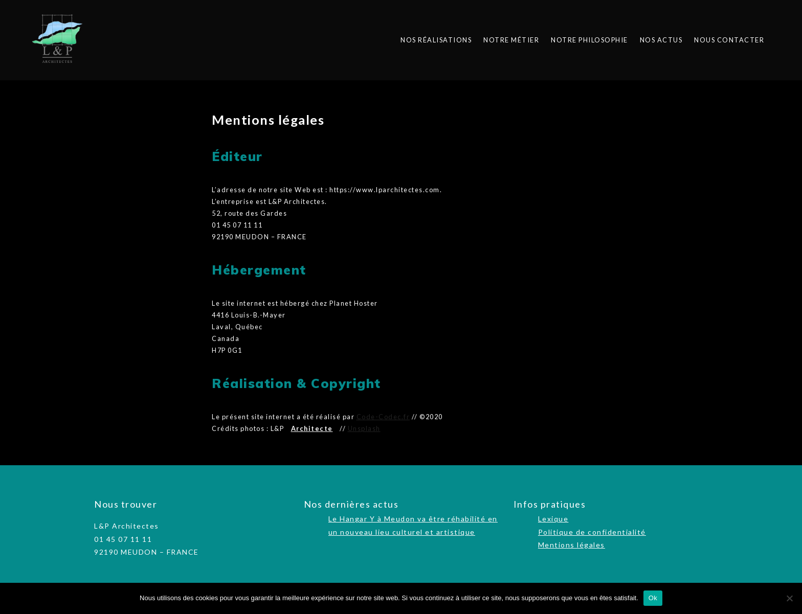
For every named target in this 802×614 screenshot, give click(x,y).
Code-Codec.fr (383, 417)
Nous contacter (729, 40)
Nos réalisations (436, 40)
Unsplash (364, 428)
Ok (653, 598)
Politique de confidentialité (592, 532)
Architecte (312, 428)
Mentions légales (571, 544)
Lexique (553, 518)
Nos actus (661, 40)
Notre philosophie (589, 40)
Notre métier (511, 40)
